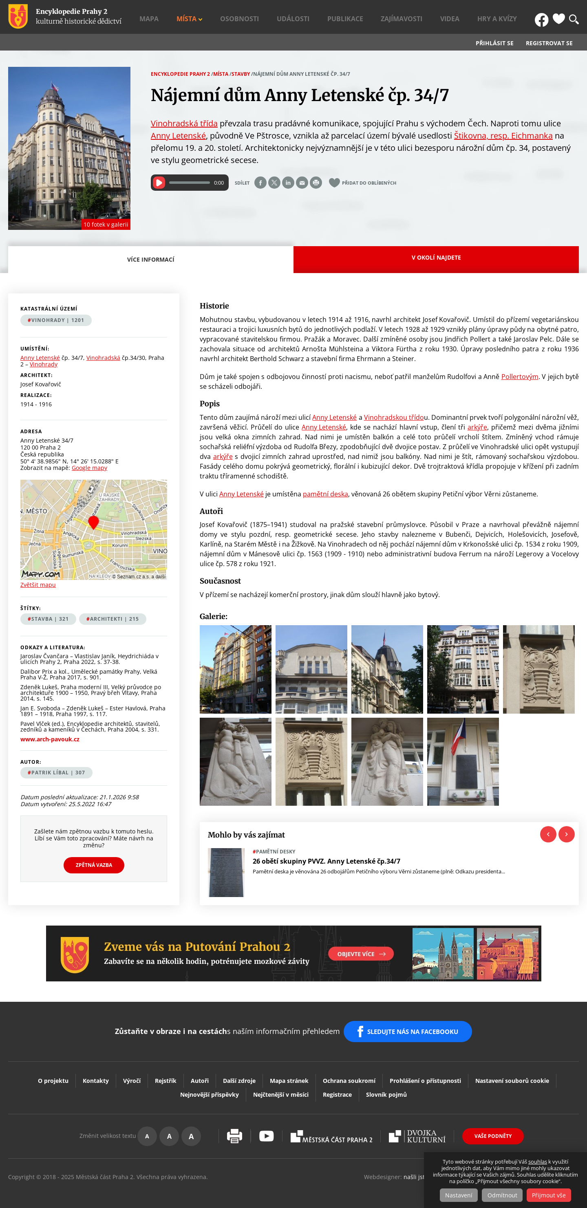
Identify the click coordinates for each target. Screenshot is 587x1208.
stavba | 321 (50, 618)
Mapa (256, 17)
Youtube (266, 1128)
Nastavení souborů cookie (512, 1073)
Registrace (337, 1087)
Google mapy (89, 468)
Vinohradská (103, 358)
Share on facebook (260, 182)
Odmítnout (502, 1195)
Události (360, 17)
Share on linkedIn (288, 182)
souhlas (537, 1162)
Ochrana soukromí (349, 1073)
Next (566, 834)
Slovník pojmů (386, 1087)
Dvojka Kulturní (417, 1129)
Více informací (153, 264)
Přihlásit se (495, 43)
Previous (548, 834)
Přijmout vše (551, 1195)
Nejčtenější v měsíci (281, 1087)
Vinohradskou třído (394, 417)
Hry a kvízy (512, 17)
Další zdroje (239, 1073)
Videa (477, 17)
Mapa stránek (289, 1073)
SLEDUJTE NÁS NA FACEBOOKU (415, 1028)
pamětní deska (325, 493)
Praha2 (331, 1129)
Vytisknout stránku (234, 1129)
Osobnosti (321, 17)
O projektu (53, 1073)
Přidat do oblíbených (369, 183)
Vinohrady (43, 364)
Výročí (132, 1073)
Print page (316, 182)
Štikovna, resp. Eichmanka (503, 135)
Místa (282, 17)
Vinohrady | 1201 (57, 320)
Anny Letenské (178, 135)
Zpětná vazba (94, 865)
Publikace (399, 17)
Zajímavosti (442, 17)
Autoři (200, 1073)
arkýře (477, 427)
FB (543, 16)
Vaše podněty (493, 1128)
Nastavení (456, 1195)
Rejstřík (166, 1073)
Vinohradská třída (184, 123)
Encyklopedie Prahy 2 (180, 74)
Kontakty (96, 1073)
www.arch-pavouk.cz (49, 739)
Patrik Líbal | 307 (58, 772)
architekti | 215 (114, 618)
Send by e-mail (302, 182)
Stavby (241, 74)
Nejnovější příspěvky (209, 1087)
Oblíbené (559, 17)
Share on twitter (274, 182)
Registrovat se (549, 43)
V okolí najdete (436, 257)
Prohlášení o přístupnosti (425, 1073)
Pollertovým (519, 376)
